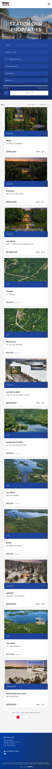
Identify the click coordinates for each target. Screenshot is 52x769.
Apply (29, 93)
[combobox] (26, 45)
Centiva (29, 766)
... (25, 717)
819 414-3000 (11, 745)
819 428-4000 (10, 744)
